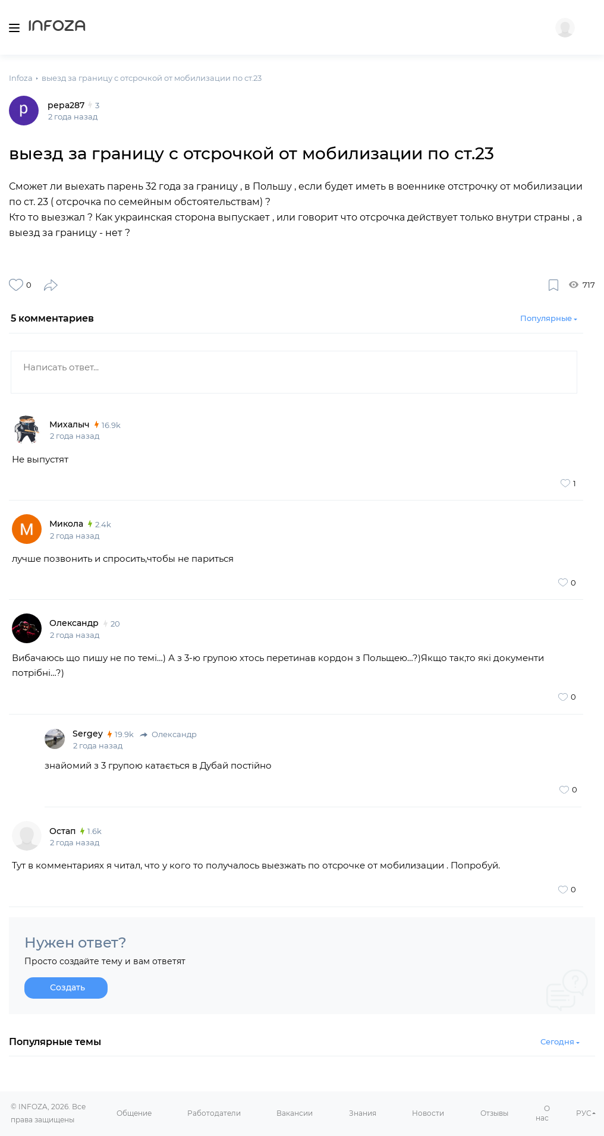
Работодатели (214, 1113)
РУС (584, 1113)
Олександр (168, 734)
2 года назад (74, 435)
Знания (362, 1113)
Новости (428, 1113)
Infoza (57, 27)
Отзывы (494, 1113)
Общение (134, 1113)
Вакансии (294, 1113)
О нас (543, 1113)
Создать (67, 987)
